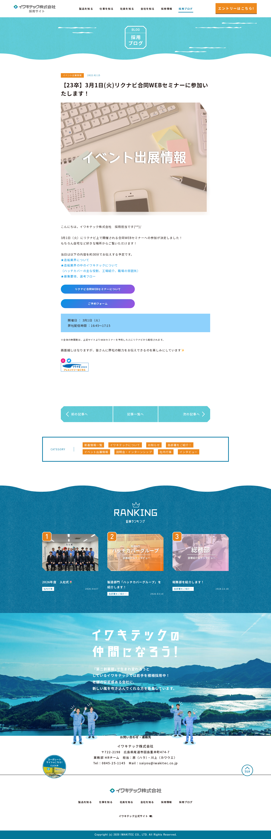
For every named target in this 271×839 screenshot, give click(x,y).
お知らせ (154, 445)
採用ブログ (186, 8)
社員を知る (127, 8)
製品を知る (86, 8)
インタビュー (189, 452)
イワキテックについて (125, 445)
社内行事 (166, 452)
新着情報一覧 (93, 445)
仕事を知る (107, 8)
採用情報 (166, 8)
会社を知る (148, 8)
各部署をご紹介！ (180, 445)
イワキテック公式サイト (133, 816)
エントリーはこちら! (236, 8)
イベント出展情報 (96, 452)
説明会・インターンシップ (134, 452)
